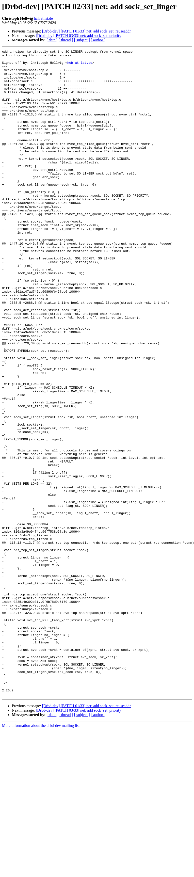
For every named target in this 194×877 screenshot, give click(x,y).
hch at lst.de (43, 18)
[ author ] (98, 40)
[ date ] (52, 40)
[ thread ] (66, 40)
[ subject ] (82, 40)
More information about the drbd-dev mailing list (41, 855)
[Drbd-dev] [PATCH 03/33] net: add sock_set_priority (78, 35)
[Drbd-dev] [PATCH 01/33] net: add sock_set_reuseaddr (86, 31)
